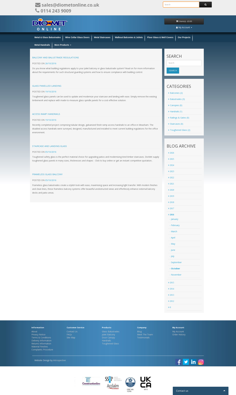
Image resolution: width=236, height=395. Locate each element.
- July (172, 256)
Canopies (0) (175, 105)
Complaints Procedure (42, 349)
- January (174, 219)
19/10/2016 (50, 91)
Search (173, 70)
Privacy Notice (38, 334)
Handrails (106, 340)
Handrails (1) (175, 111)
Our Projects (184, 37)
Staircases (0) (175, 123)
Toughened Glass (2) (179, 130)
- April (172, 237)
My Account (178, 331)
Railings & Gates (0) (178, 117)
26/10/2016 (50, 63)
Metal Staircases (102, 37)
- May (172, 243)
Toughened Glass (110, 343)
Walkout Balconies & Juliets (129, 37)
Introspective (59, 360)
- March (173, 231)
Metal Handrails (42, 45)
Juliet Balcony (108, 334)
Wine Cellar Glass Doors (77, 37)
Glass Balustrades (110, 331)
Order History (178, 334)
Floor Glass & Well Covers (160, 37)
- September (176, 262)
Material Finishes (39, 346)
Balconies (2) (175, 92)
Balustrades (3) (176, 99)
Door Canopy (108, 337)
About (34, 331)
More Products (62, 45)
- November (175, 274)
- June (172, 250)
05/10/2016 (50, 151)
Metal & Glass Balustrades (47, 37)
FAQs (69, 334)
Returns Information (41, 343)
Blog (139, 331)
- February (175, 225)
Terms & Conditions (41, 337)
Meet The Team (145, 334)
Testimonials (143, 337)
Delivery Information (41, 340)
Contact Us (72, 331)
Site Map (71, 337)
